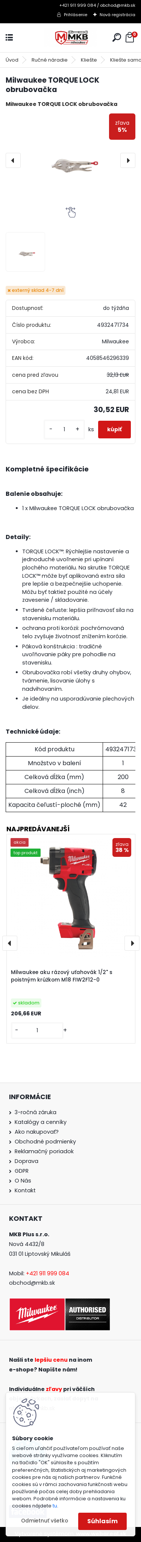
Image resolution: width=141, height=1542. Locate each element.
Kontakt (25, 1190)
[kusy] (64, 429)
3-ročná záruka (35, 1112)
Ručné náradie (50, 59)
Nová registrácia (117, 15)
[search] (116, 37)
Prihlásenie (75, 15)
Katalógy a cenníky (41, 1122)
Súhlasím (102, 1521)
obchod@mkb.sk (32, 1283)
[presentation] (13, 160)
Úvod (12, 59)
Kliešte (89, 59)
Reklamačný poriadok (44, 1151)
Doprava (26, 1161)
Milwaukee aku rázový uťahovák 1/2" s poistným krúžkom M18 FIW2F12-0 (61, 976)
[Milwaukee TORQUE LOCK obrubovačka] (70, 160)
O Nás (23, 1180)
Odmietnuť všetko (44, 1520)
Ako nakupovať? (37, 1132)
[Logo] (70, 37)
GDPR (22, 1171)
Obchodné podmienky (45, 1141)
